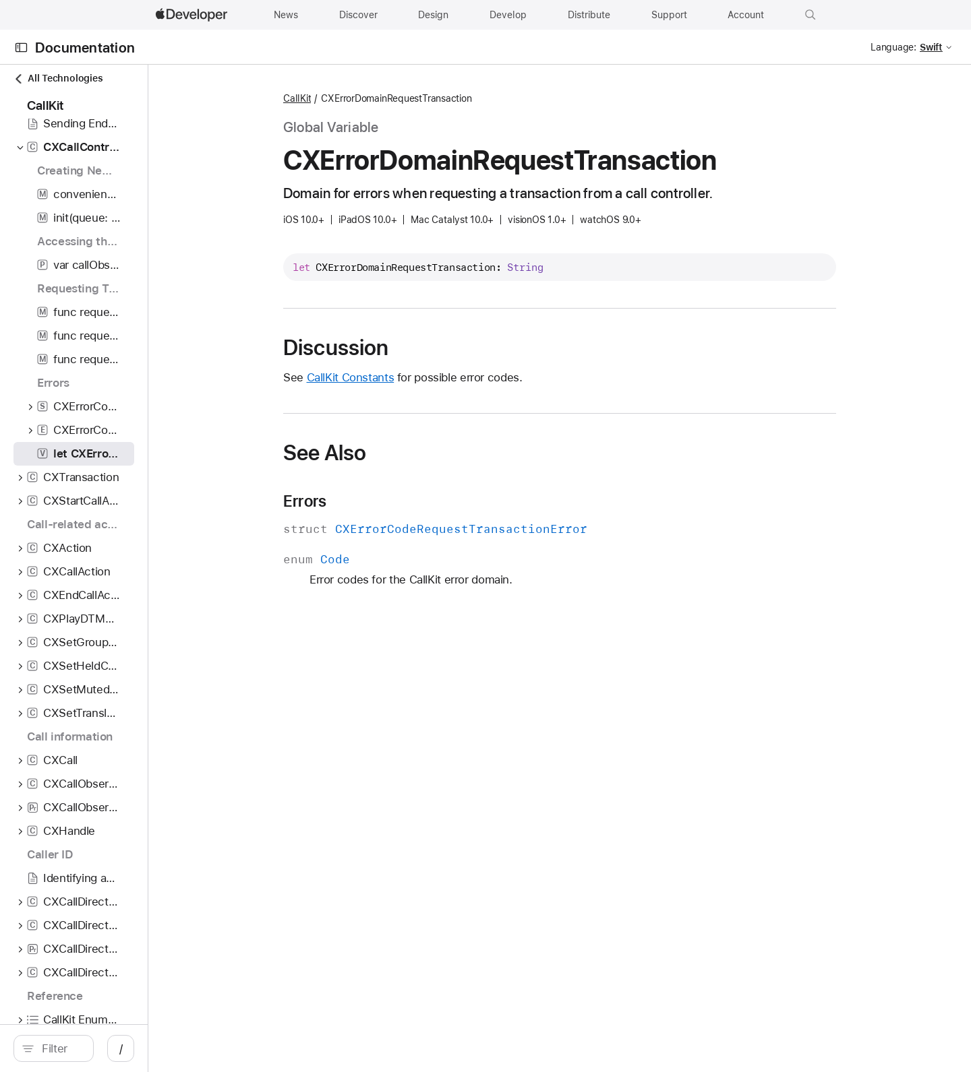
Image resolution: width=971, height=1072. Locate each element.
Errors (376, 501)
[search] (125, 1048)
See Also (396, 453)
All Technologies (57, 78)
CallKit (368, 98)
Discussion (407, 348)
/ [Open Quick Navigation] (264, 1048)
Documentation (85, 47)
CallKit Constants (422, 377)
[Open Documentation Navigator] (21, 47)
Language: (893, 47)
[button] (810, 15)
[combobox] (132, 1048)
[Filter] (132, 1048)
